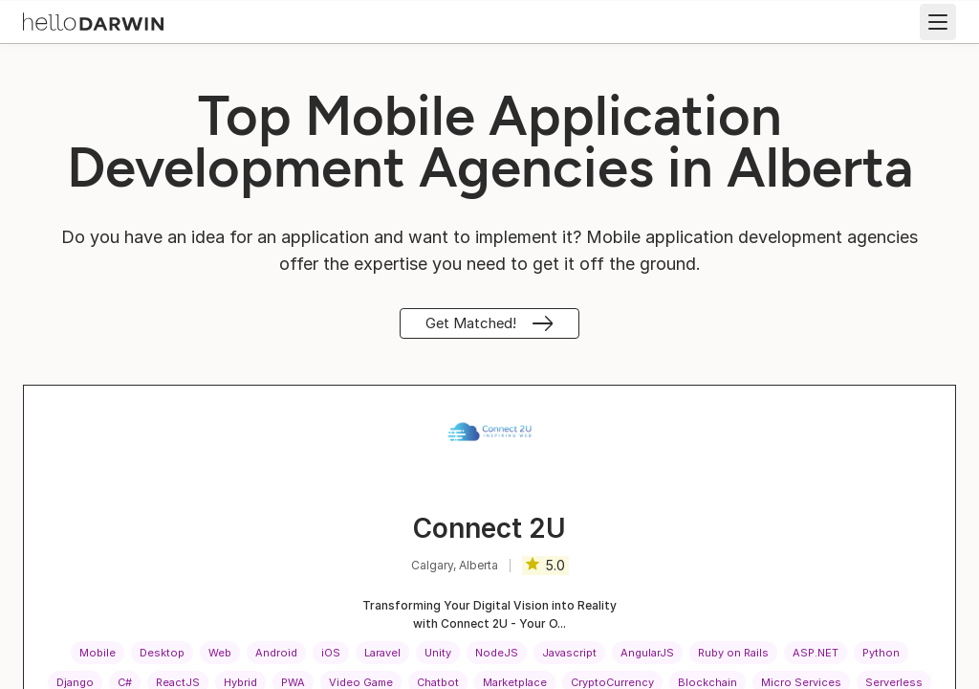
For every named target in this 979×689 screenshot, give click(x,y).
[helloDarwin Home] (93, 20)
